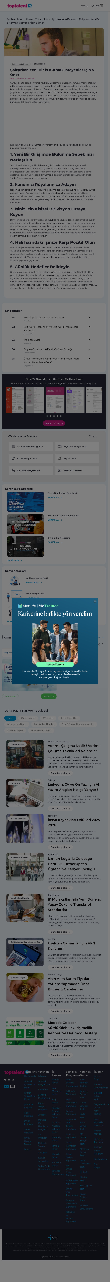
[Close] (95, 601)
